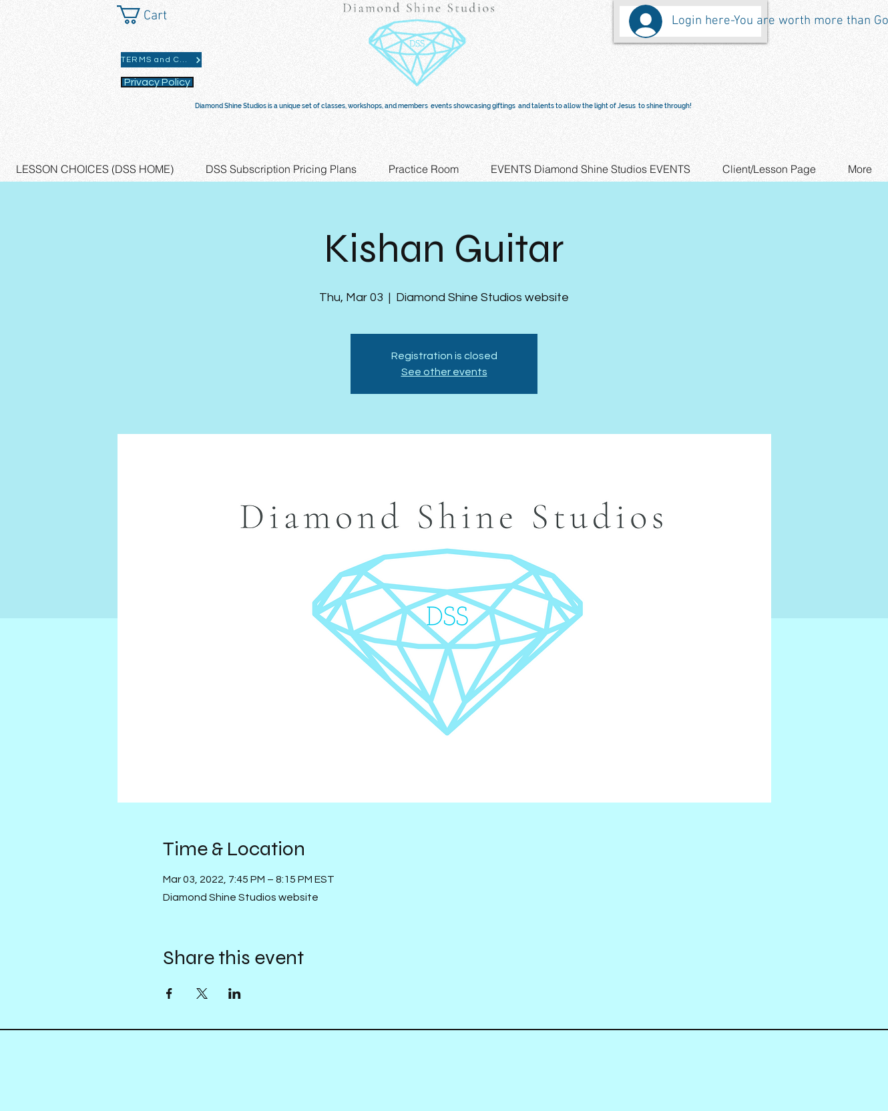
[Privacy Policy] (157, 82)
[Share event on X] (202, 993)
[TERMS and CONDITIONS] (161, 59)
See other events (444, 372)
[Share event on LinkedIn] (234, 993)
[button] (153, 14)
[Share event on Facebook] (169, 993)
